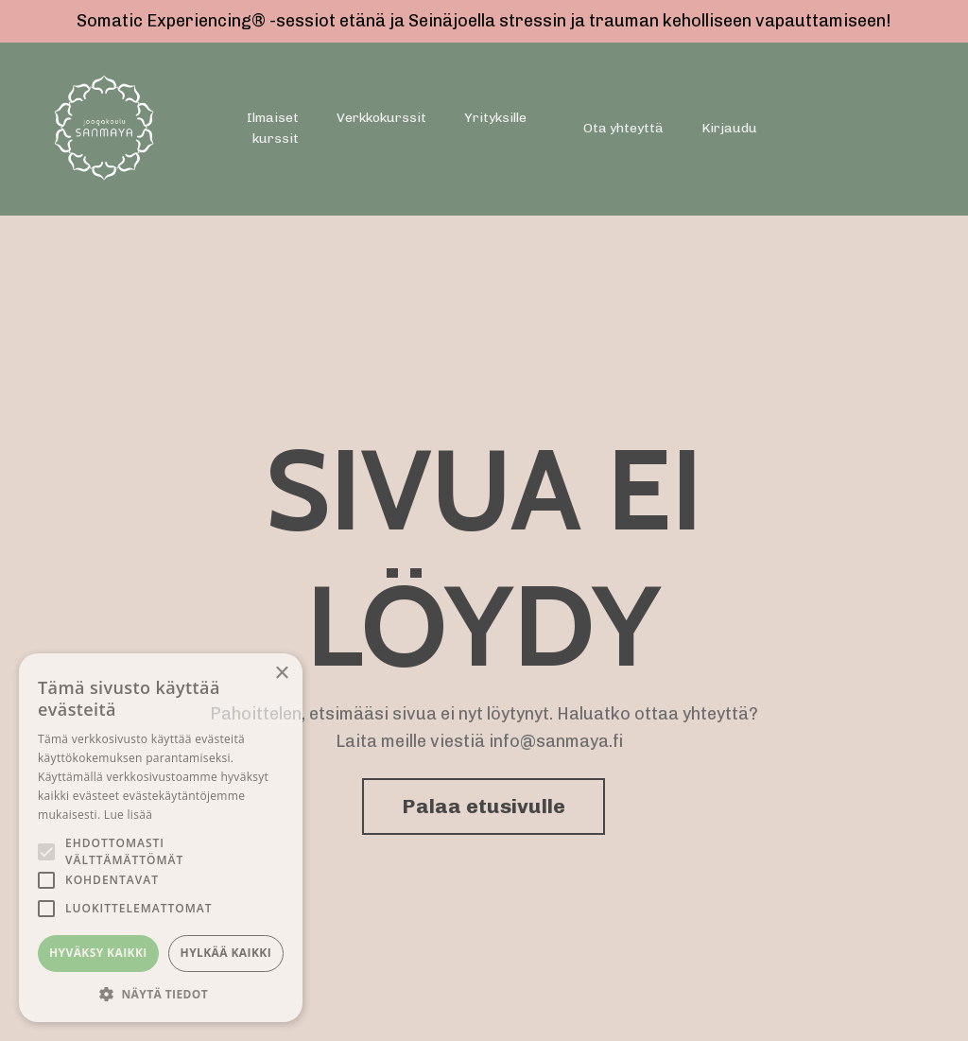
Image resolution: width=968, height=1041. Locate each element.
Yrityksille (495, 118)
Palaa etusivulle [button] (483, 806)
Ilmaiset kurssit (273, 128)
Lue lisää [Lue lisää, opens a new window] (128, 815)
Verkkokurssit (381, 118)
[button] (161, 993)
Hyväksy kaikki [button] (98, 953)
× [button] (281, 674)
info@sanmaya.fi (556, 741)
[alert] (160, 837)
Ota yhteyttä (623, 128)
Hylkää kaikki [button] (226, 953)
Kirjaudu (729, 128)
